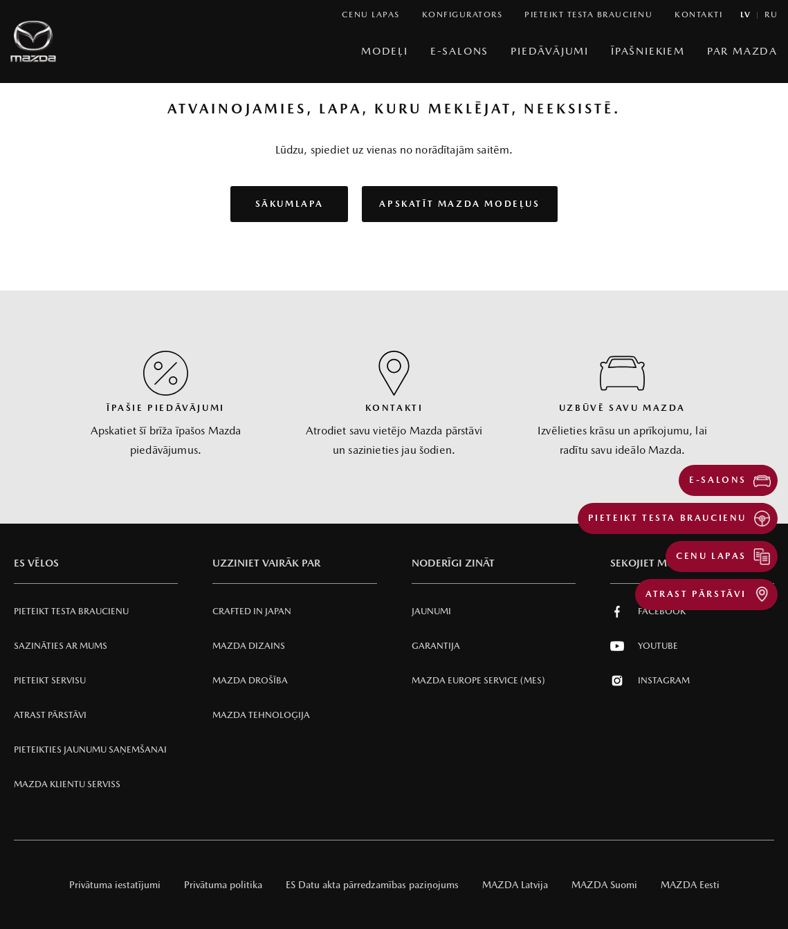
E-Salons (459, 51)
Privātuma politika (223, 884)
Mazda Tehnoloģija (261, 715)
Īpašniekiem (648, 51)
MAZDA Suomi (604, 884)
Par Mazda (742, 51)
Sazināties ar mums (60, 646)
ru (771, 14)
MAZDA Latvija (515, 884)
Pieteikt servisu (50, 680)
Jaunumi (431, 611)
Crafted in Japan (251, 611)
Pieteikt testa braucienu (71, 611)
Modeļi (384, 51)
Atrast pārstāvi (50, 715)
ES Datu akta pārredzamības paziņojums (372, 884)
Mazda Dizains (248, 646)
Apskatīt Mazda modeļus (459, 204)
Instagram (650, 681)
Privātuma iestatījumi (115, 884)
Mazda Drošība (250, 680)
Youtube (644, 646)
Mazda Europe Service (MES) (478, 680)
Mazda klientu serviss (67, 784)
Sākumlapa (289, 204)
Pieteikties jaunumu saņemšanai (90, 749)
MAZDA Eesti (690, 884)
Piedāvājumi (550, 51)
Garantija (436, 646)
